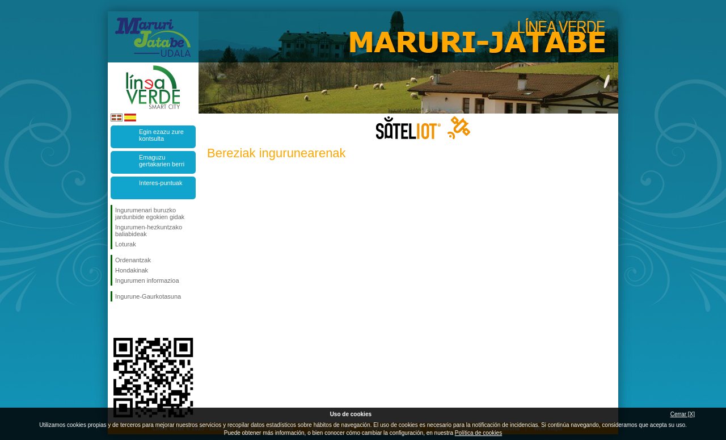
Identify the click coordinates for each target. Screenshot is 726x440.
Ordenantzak (133, 260)
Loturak (125, 244)
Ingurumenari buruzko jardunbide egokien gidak (149, 213)
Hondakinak (131, 270)
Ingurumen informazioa (147, 280)
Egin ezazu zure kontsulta (161, 135)
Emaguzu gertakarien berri (161, 160)
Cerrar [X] (682, 414)
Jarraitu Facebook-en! (117, 319)
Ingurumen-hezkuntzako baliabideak (148, 230)
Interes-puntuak (160, 182)
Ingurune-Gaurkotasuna (148, 296)
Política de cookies (478, 433)
